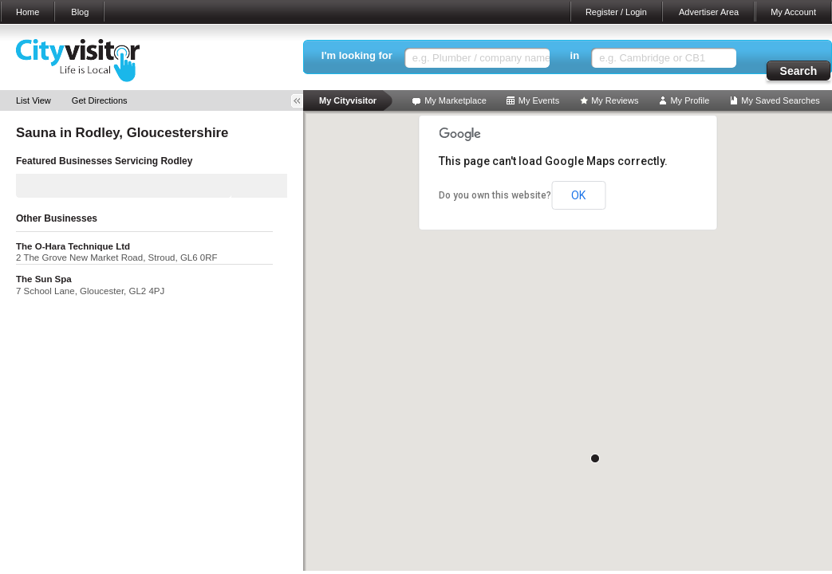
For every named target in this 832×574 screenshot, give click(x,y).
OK (578, 195)
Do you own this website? (495, 195)
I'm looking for (356, 55)
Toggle (302, 101)
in (575, 55)
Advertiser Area (709, 12)
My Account (793, 12)
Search (799, 71)
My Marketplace (455, 100)
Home (27, 12)
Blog (80, 12)
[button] (595, 458)
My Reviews (614, 100)
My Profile (689, 100)
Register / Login (616, 12)
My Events (539, 100)
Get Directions (100, 100)
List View (33, 100)
